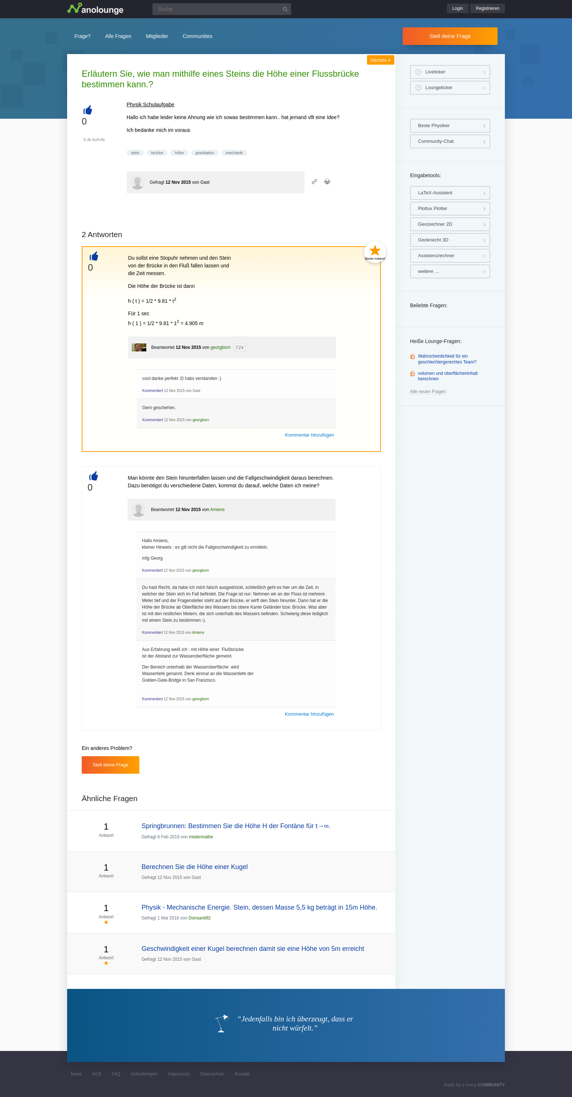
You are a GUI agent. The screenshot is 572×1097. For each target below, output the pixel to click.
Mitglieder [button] (157, 36)
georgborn (220, 347)
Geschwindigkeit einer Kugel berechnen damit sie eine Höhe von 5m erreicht (253, 948)
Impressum (179, 1074)
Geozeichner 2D (435, 224)
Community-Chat (436, 141)
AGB (96, 1074)
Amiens (217, 509)
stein (135, 153)
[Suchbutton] (285, 9)
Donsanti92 (200, 918)
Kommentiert (152, 391)
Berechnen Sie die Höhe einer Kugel (195, 867)
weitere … (429, 271)
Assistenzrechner (436, 255)
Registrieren (487, 8)
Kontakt (242, 1074)
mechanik (234, 153)
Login (457, 8)
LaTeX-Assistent (435, 192)
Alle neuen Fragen (428, 391)
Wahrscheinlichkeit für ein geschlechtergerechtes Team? (447, 359)
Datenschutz (212, 1074)
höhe (179, 153)
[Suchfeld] (221, 9)
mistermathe (201, 836)
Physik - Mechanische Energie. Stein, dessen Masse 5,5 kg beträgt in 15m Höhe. (259, 907)
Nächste (381, 60)
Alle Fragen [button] (118, 36)
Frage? (82, 36)
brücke (157, 153)
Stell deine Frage (450, 36)
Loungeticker (438, 87)
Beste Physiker (434, 125)
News (76, 1074)
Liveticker (435, 72)
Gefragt (157, 182)
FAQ (116, 1074)
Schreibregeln (144, 1074)
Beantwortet (162, 347)
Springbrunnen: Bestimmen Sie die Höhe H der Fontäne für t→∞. (236, 826)
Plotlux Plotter (432, 208)
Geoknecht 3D (433, 240)
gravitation (205, 153)
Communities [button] (198, 36)
